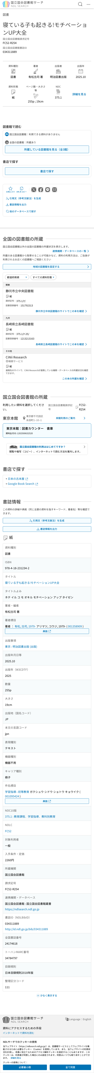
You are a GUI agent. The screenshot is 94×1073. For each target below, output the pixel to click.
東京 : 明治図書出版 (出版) (21, 646)
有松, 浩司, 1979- (25, 626)
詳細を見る (79, 94)
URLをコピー (21, 189)
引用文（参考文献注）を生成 (23, 198)
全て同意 (70, 1067)
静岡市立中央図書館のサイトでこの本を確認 (62, 311)
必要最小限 (25, 1067)
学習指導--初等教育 (17, 792)
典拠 (47, 631)
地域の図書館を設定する (61, 267)
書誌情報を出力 (16, 204)
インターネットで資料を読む (18, 1033)
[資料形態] (43, 277)
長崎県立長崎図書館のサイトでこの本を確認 (62, 344)
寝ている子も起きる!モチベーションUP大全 (32, 583)
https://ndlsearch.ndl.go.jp (22, 909)
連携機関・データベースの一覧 (71, 251)
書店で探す (47, 171)
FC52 (8, 831)
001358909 (75, 626)
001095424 (12, 796)
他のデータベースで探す (21, 211)
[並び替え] (17, 277)
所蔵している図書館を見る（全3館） (47, 149)
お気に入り (10, 189)
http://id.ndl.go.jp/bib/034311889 (26, 929)
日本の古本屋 (18, 479)
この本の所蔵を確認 (75, 379)
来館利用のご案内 (71, 418)
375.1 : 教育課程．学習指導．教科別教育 (30, 816)
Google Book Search (23, 483)
